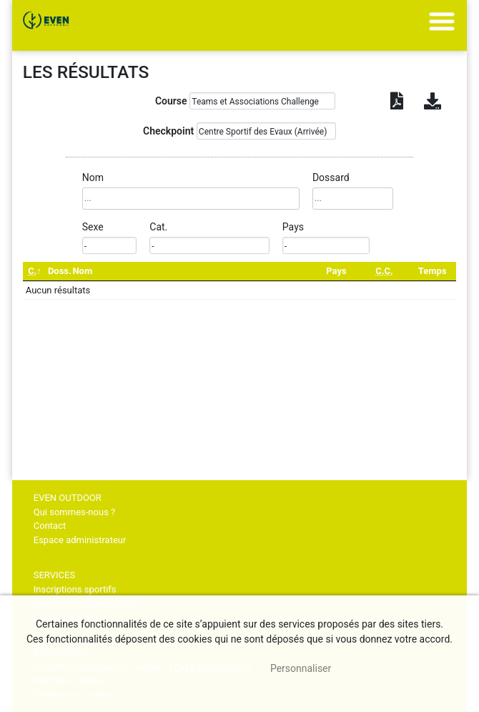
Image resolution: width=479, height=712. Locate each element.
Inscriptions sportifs (75, 589)
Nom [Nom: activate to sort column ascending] (82, 270)
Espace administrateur (80, 540)
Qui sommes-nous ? (74, 512)
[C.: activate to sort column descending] (35, 271)
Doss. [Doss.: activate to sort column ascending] (59, 270)
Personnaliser (300, 668)
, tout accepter (200, 668)
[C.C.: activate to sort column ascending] (384, 271)
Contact (50, 525)
